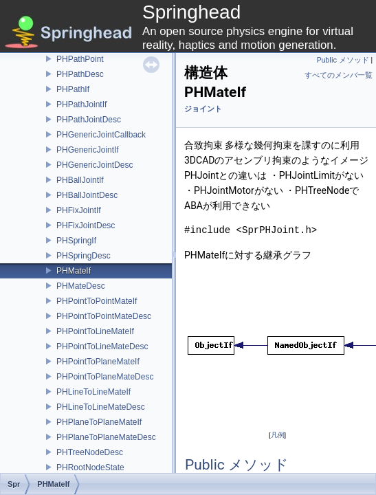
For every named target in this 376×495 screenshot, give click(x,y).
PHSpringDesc (83, 256)
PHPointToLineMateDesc (102, 346)
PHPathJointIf (81, 104)
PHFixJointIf (78, 210)
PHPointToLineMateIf (95, 331)
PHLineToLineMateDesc (100, 407)
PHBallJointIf (80, 180)
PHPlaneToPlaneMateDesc (106, 437)
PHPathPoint (80, 59)
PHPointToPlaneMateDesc (104, 377)
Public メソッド (343, 60)
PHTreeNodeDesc (89, 452)
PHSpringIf (76, 240)
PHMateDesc (80, 286)
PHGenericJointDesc (94, 165)
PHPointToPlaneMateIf (98, 361)
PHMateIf (73, 271)
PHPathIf (72, 89)
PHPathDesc (80, 74)
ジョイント (203, 108)
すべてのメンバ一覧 (339, 75)
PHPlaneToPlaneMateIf (99, 422)
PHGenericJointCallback (101, 135)
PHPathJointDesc (88, 119)
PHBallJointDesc (87, 195)
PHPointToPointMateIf (96, 301)
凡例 (278, 435)
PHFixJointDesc (85, 225)
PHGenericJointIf (87, 150)
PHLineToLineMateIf (93, 392)
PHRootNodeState (90, 467)
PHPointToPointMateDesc (103, 316)
